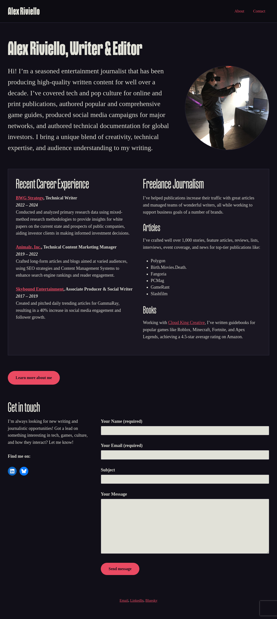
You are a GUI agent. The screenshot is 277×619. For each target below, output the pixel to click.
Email (124, 600)
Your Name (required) (121, 421)
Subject (108, 469)
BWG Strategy (29, 197)
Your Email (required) (122, 445)
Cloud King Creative (186, 322)
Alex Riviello (24, 11)
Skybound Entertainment (40, 289)
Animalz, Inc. (28, 247)
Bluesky (151, 600)
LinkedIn (137, 600)
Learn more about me (34, 378)
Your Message (114, 494)
